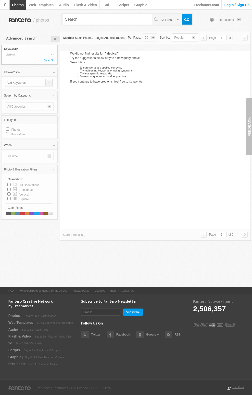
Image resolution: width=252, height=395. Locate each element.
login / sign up (237, 5)
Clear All (48, 60)
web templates (41, 5)
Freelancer (17, 364)
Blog (113, 290)
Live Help (238, 387)
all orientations (29, 185)
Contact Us (135, 81)
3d (107, 5)
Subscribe (133, 312)
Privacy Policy (81, 290)
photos (18, 5)
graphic (140, 5)
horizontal (26, 190)
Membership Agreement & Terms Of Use (43, 290)
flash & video (85, 5)
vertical (24, 194)
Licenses (99, 290)
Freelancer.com (206, 5)
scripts (123, 5)
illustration (18, 134)
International (226, 20)
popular (179, 37)
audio (64, 5)
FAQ (11, 290)
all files (166, 20)
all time (12, 156)
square (24, 199)
